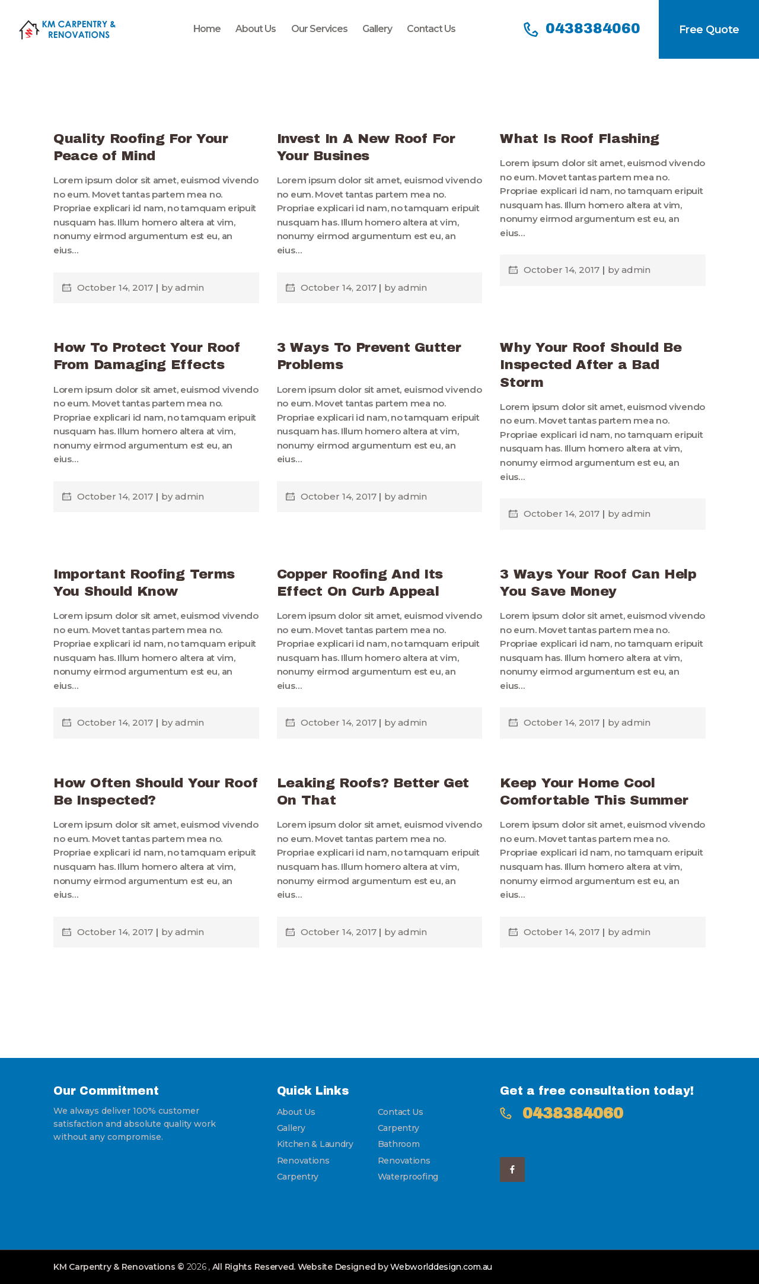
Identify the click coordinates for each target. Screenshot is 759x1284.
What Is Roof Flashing (579, 138)
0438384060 (572, 1113)
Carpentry (398, 1128)
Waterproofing (408, 1176)
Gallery (291, 1128)
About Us (296, 1112)
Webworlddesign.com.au (441, 1266)
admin (189, 287)
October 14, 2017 (116, 287)
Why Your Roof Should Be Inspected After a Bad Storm (590, 365)
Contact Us (400, 1112)
